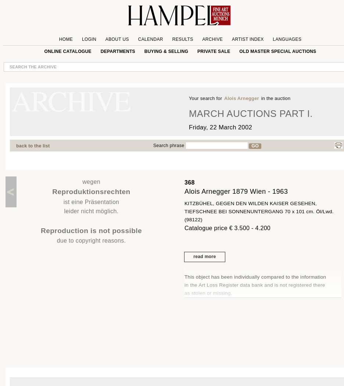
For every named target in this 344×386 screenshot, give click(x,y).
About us (117, 39)
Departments (118, 51)
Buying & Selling (166, 51)
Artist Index (248, 39)
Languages (287, 39)
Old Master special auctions (277, 51)
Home (66, 39)
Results (182, 39)
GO (255, 146)
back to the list (33, 146)
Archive (212, 39)
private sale (213, 51)
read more (204, 256)
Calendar (150, 39)
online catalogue (68, 51)
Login (89, 39)
